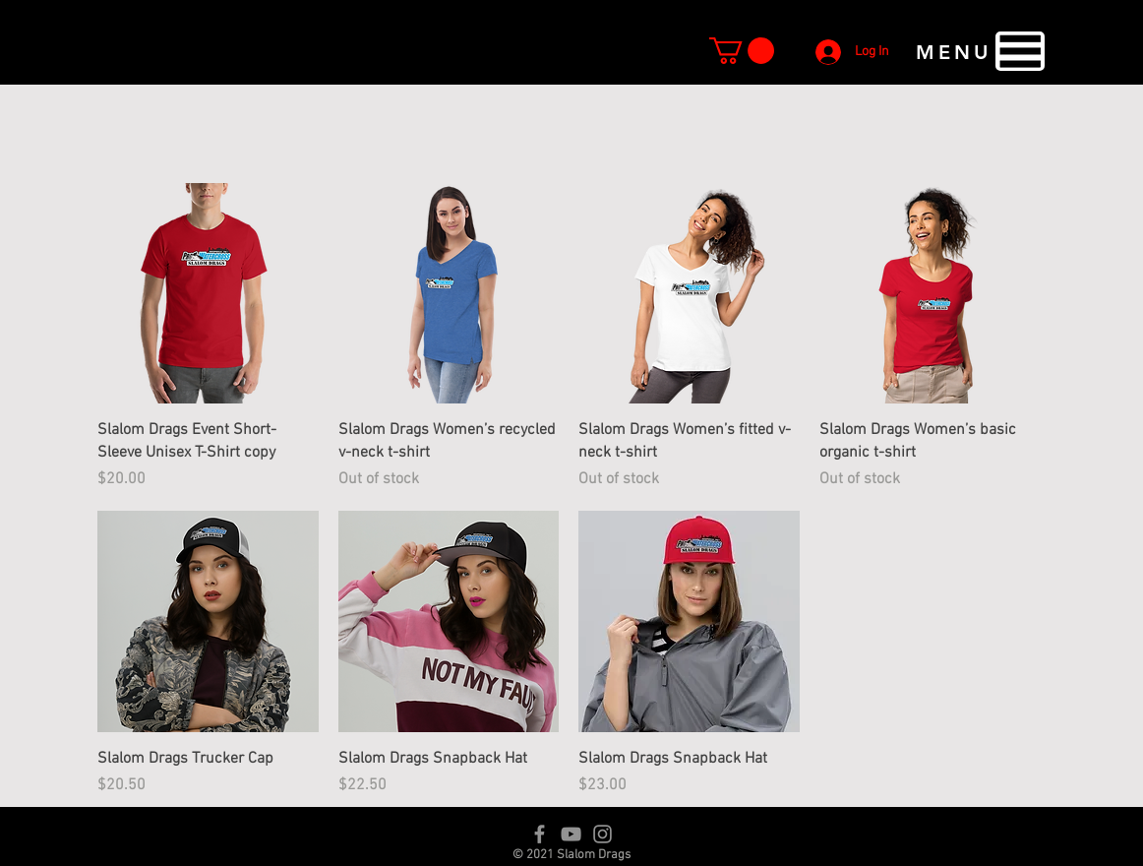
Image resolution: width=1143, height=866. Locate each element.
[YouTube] (571, 834)
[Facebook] (539, 834)
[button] (741, 50)
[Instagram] (602, 834)
